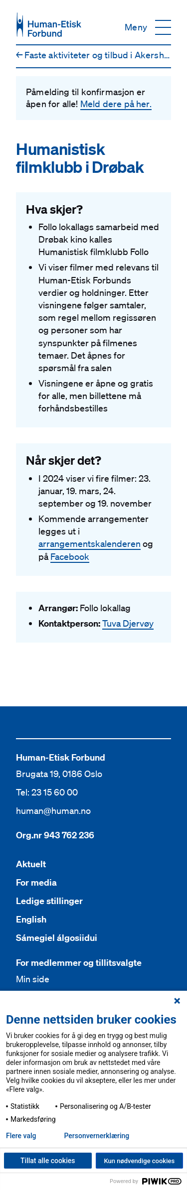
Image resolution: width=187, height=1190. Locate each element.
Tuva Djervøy (128, 623)
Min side (32, 978)
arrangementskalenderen (89, 543)
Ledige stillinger (49, 901)
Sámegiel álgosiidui (56, 937)
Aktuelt (31, 864)
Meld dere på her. (116, 103)
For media (36, 882)
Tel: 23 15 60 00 (47, 792)
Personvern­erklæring (96, 1136)
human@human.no (53, 810)
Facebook (69, 556)
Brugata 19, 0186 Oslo (59, 773)
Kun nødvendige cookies (139, 1161)
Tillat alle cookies (47, 1161)
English (31, 919)
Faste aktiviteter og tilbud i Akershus (95, 54)
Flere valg (21, 1136)
